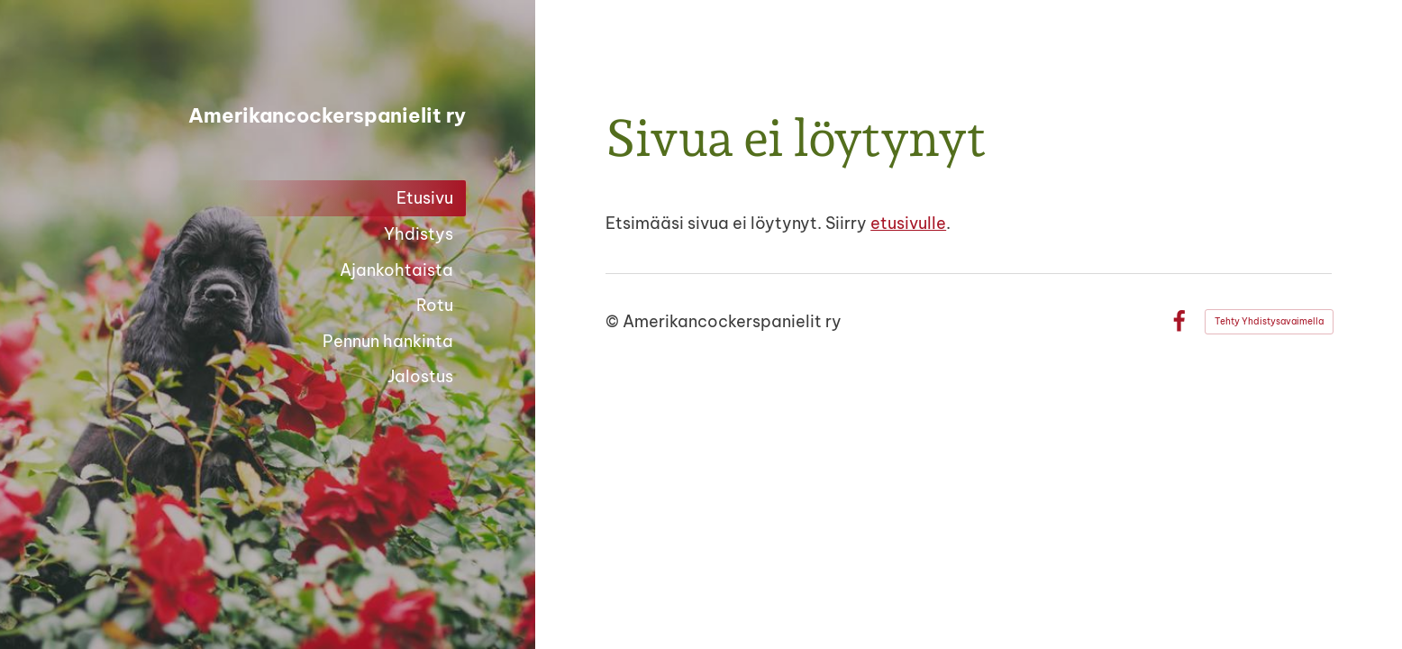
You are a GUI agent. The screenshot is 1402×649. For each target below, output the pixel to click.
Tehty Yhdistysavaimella (1269, 321)
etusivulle (908, 223)
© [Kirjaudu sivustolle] (614, 321)
